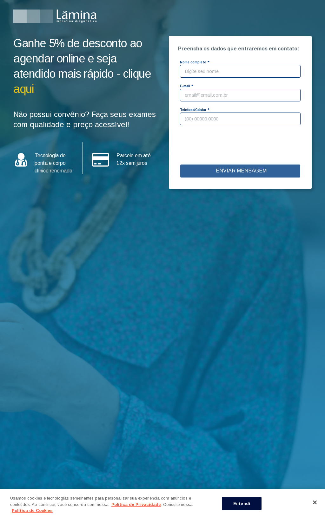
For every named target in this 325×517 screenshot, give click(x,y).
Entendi (241, 503)
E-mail (185, 86)
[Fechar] (315, 502)
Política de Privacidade (136, 504)
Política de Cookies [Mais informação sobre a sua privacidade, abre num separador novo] (32, 510)
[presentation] (241, 145)
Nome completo (193, 62)
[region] (162, 503)
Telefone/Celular (193, 110)
